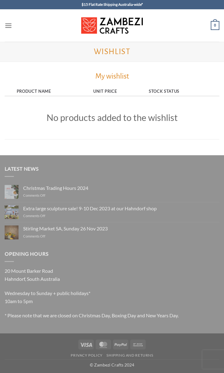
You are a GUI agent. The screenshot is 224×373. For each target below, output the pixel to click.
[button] (8, 25)
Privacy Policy (87, 355)
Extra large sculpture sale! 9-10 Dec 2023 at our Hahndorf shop (90, 208)
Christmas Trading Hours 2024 (55, 188)
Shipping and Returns (129, 355)
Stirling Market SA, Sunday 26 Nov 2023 (65, 228)
